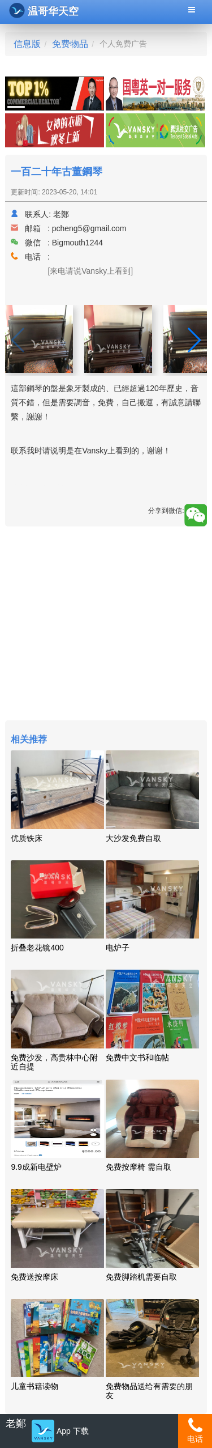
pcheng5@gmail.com (89, 228)
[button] (193, 340)
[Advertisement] (105, 625)
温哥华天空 (44, 10)
